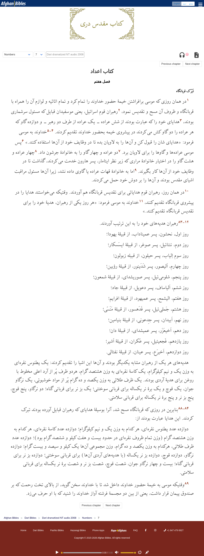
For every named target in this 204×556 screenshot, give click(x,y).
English (177, 4)
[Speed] (139, 552)
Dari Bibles (38, 530)
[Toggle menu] (199, 5)
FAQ (135, 530)
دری (184, 4)
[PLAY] (57, 552)
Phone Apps (98, 530)
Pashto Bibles (57, 530)
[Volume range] (128, 553)
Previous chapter (171, 64)
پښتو (191, 4)
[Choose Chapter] (39, 54)
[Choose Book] (18, 54)
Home (23, 530)
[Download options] (196, 56)
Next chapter (192, 64)
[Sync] (147, 552)
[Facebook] (145, 530)
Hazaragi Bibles (78, 530)
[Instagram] (155, 530)
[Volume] (116, 552)
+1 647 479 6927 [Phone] (173, 530)
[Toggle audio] (182, 56)
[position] (81, 553)
